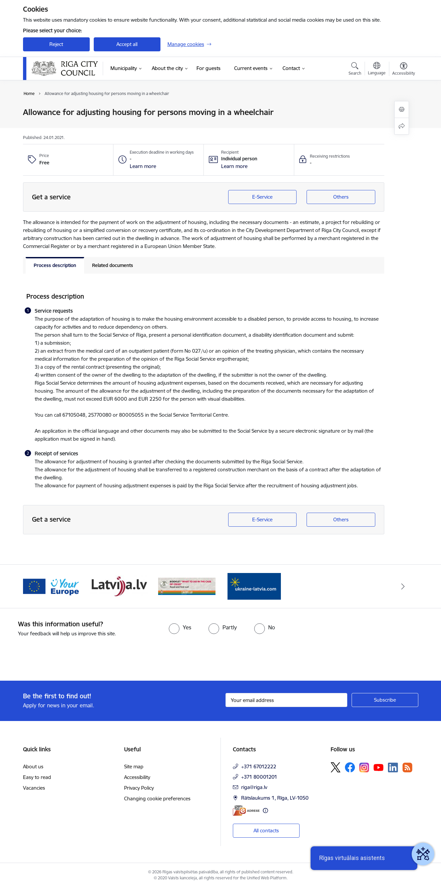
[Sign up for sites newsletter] (385, 700)
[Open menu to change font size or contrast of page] (403, 70)
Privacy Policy (139, 788)
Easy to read (37, 777)
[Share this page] (402, 126)
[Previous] (38, 586)
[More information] (265, 810)
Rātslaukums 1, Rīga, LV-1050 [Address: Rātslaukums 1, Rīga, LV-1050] (275, 798)
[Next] (403, 586)
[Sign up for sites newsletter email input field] (286, 700)
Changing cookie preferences (157, 798)
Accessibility (137, 777)
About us (33, 766)
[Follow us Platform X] (336, 767)
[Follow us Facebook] (350, 767)
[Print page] (402, 109)
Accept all (126, 44)
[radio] (180, 627)
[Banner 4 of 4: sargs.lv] (187, 586)
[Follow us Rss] (407, 767)
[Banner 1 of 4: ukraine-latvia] (254, 586)
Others (341, 197)
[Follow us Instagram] (364, 767)
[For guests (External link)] (208, 68)
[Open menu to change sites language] (377, 69)
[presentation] (55, 656)
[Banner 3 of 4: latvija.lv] (119, 586)
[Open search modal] (355, 70)
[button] (143, 166)
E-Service (262, 197)
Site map (133, 766)
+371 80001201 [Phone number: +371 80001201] (259, 777)
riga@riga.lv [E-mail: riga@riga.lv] (254, 787)
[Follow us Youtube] (379, 767)
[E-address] (246, 810)
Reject (56, 44)
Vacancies (34, 788)
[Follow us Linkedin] (393, 768)
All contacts (266, 830)
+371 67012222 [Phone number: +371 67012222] (258, 766)
